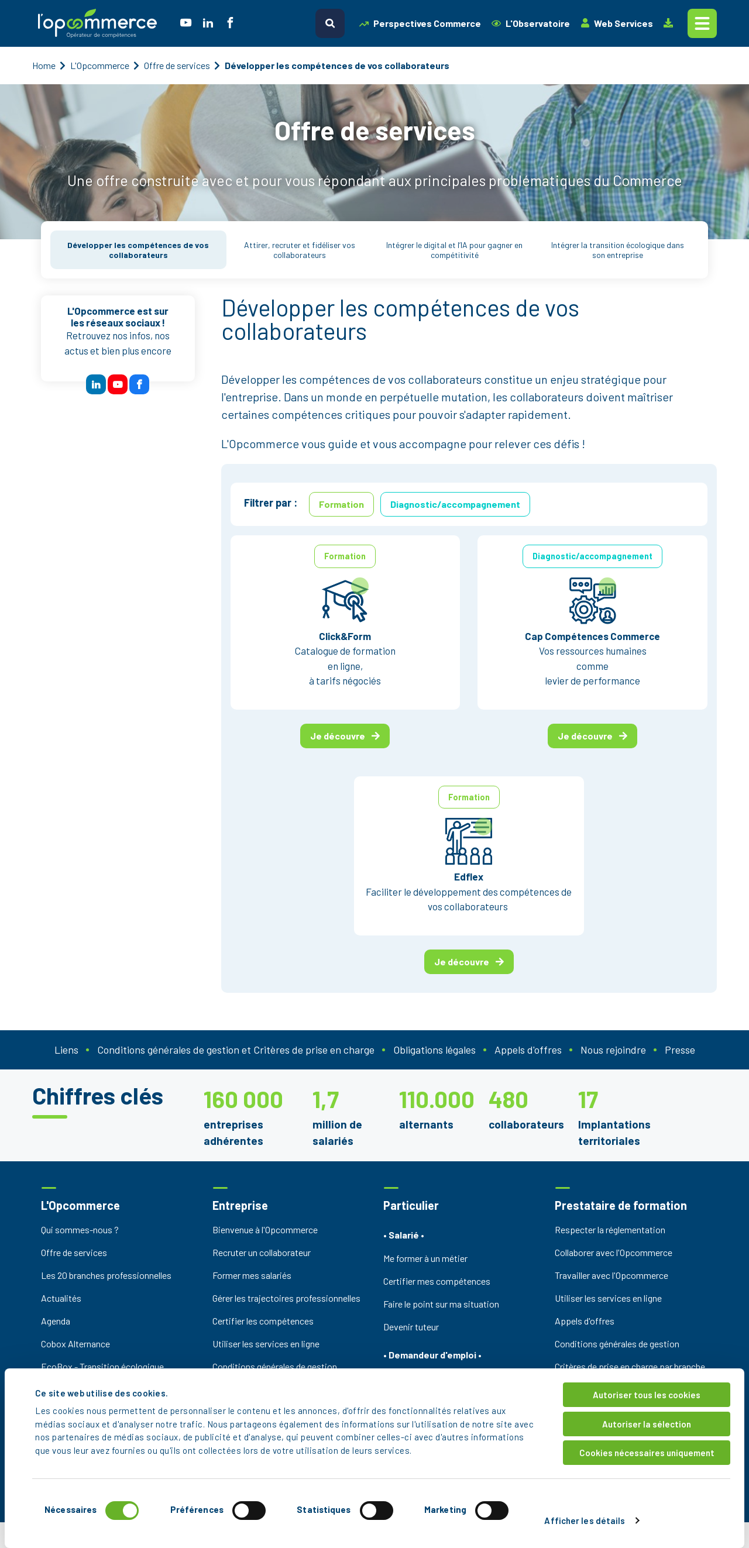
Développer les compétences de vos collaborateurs (138, 250)
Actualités (61, 1297)
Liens (66, 1049)
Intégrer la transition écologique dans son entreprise (617, 250)
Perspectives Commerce (420, 23)
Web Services (616, 23)
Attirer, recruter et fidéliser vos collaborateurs (299, 250)
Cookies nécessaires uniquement (646, 1452)
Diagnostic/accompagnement (455, 504)
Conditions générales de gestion (274, 1366)
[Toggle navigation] (702, 23)
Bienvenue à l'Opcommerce (265, 1229)
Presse (680, 1049)
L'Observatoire (531, 23)
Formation (341, 504)
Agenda (55, 1320)
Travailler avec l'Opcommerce (611, 1275)
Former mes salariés (251, 1275)
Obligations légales (434, 1049)
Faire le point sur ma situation (441, 1303)
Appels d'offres (528, 1049)
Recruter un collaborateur (261, 1252)
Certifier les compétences (263, 1320)
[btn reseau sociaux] (96, 384)
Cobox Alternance (75, 1343)
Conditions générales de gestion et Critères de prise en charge (235, 1049)
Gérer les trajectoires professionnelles (286, 1297)
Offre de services (177, 65)
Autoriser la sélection (646, 1424)
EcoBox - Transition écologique (102, 1366)
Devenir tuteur (411, 1326)
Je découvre (345, 735)
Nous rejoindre (613, 1049)
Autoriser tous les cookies (646, 1394)
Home (44, 65)
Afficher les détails (584, 1520)
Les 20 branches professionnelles (106, 1275)
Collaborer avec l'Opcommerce (613, 1252)
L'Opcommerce (99, 65)
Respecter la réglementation (610, 1229)
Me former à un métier (425, 1258)
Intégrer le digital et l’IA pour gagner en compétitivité (454, 250)
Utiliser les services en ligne (265, 1343)
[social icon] (185, 23)
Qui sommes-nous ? (80, 1229)
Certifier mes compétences (436, 1280)
